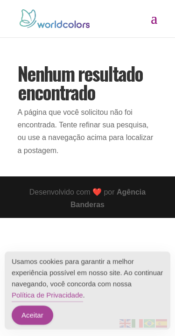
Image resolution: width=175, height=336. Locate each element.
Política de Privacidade (47, 296)
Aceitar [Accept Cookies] (32, 316)
